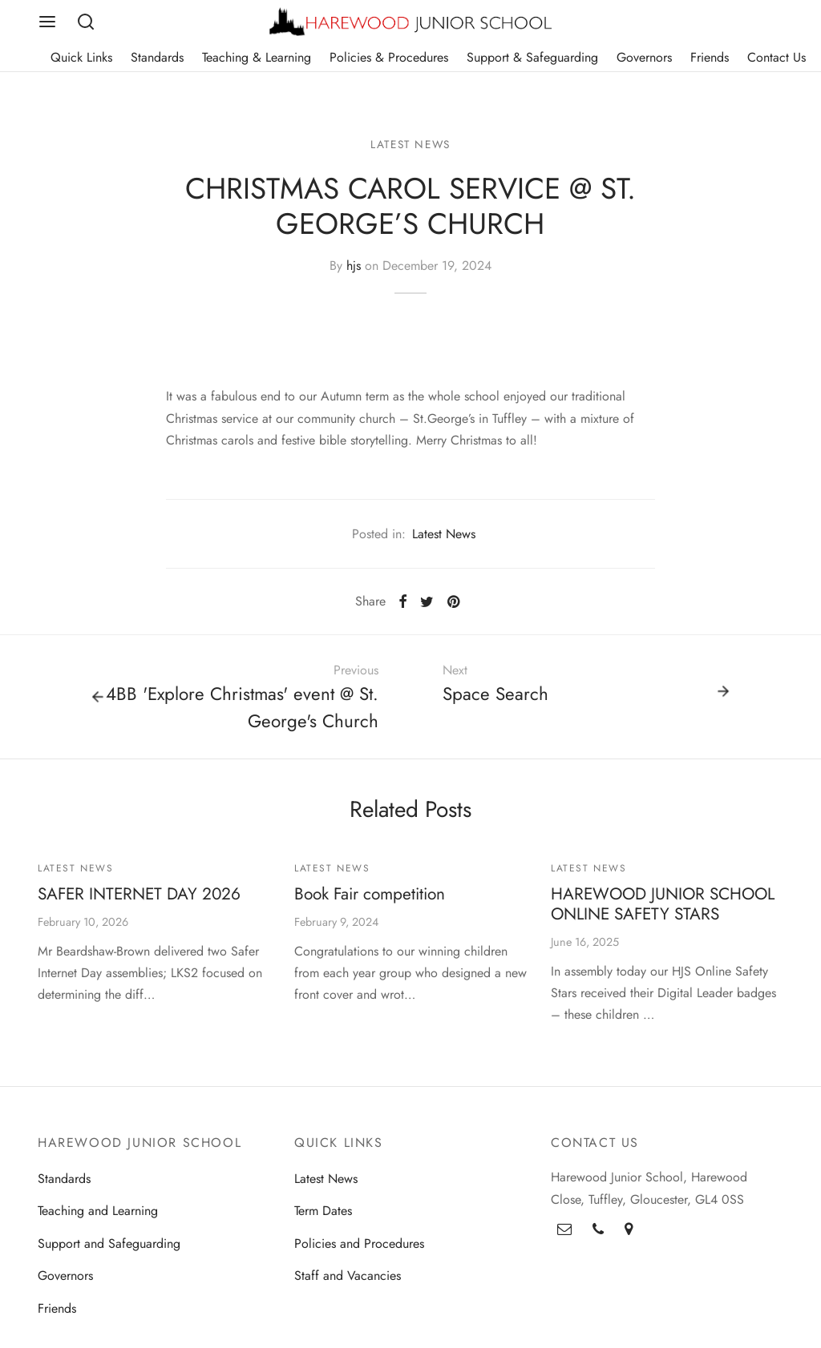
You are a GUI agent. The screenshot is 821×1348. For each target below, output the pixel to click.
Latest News (410, 150)
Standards (157, 57)
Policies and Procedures (359, 1249)
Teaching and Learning (98, 1217)
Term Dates (323, 1217)
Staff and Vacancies (347, 1282)
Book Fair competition (369, 900)
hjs (353, 272)
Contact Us (776, 57)
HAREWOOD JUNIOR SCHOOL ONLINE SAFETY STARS (662, 910)
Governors (644, 57)
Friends (709, 57)
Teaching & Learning (256, 57)
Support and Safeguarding (109, 1249)
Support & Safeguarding (532, 57)
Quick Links (81, 57)
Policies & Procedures (389, 57)
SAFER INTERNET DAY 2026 (139, 900)
